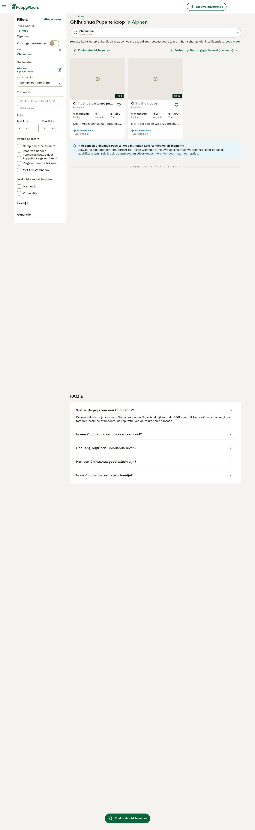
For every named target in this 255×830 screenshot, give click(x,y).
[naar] (52, 295)
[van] (28, 295)
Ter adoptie (47, 103)
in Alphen (137, 91)
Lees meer (232, 110)
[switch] (54, 127)
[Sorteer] (203, 119)
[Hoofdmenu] (4, 6)
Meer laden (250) (51, 221)
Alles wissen (52, 88)
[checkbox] (19, 154)
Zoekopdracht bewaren (92, 119)
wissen (56, 134)
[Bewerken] (59, 236)
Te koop (25, 103)
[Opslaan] (119, 174)
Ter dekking (28, 112)
